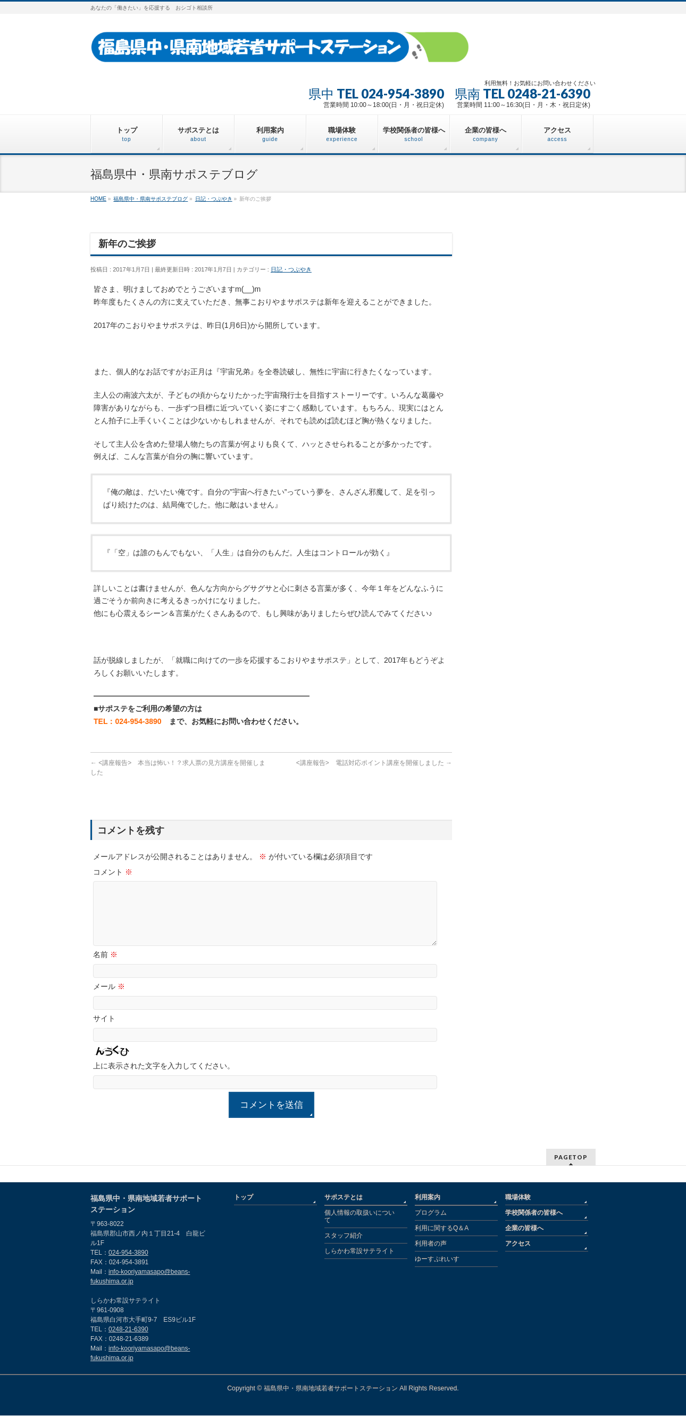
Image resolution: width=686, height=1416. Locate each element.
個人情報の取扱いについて (359, 1216)
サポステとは (343, 1197)
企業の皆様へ (524, 1228)
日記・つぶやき (291, 269)
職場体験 (518, 1197)
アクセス (518, 1244)
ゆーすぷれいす (437, 1259)
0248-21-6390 (128, 1329)
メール (109, 999)
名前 (105, 967)
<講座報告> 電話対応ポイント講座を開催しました (374, 763)
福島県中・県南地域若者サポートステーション (331, 1389)
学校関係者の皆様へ (534, 1213)
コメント (112, 872)
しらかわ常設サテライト (359, 1251)
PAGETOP (571, 1157)
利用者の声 (431, 1244)
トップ (243, 1197)
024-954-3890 (128, 1253)
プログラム (431, 1213)
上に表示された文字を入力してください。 (164, 1078)
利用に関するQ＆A (442, 1228)
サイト (104, 1031)
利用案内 (427, 1197)
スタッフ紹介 (343, 1236)
